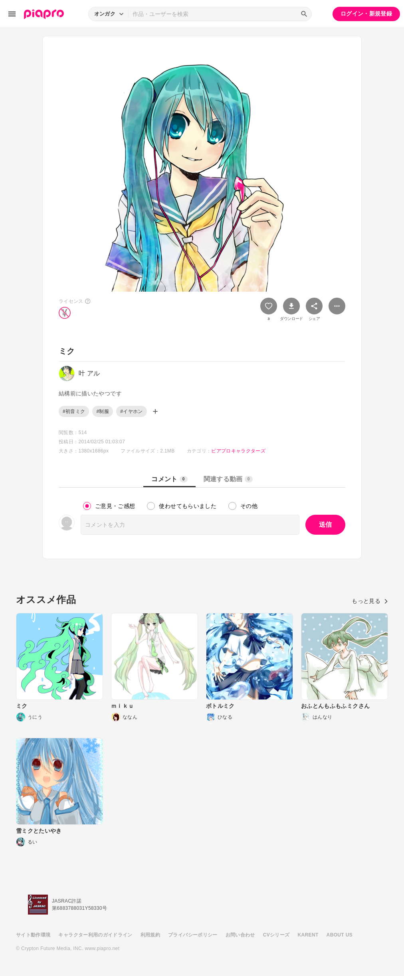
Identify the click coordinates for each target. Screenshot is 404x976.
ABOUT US (340, 935)
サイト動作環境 (33, 935)
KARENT (308, 935)
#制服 (102, 411)
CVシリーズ (276, 935)
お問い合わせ (240, 935)
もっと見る (370, 601)
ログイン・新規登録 (366, 13)
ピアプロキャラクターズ (238, 451)
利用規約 (150, 935)
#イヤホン (131, 411)
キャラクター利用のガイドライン (95, 935)
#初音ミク (74, 411)
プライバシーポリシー (193, 935)
